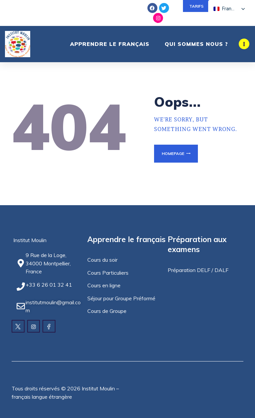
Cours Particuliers (107, 272)
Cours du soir (102, 259)
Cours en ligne (104, 285)
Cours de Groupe (107, 311)
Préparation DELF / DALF (198, 270)
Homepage (173, 153)
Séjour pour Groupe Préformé (121, 298)
